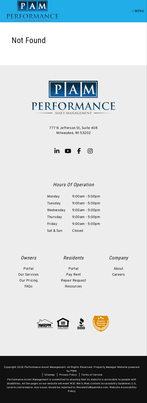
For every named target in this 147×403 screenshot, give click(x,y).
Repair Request (73, 281)
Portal (28, 269)
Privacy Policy (68, 375)
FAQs (28, 286)
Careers (118, 275)
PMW (73, 371)
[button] (56, 151)
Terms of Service (91, 375)
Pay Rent (73, 275)
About (118, 269)
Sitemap (49, 375)
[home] (32, 11)
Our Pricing (28, 281)
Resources (73, 286)
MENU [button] (138, 11)
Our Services (28, 275)
